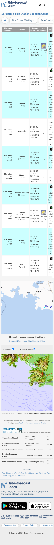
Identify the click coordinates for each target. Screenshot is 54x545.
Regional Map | (15, 341)
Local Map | (27, 341)
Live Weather (40, 473)
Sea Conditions (27, 473)
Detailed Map (39, 341)
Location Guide (18, 475)
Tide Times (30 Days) (23, 20)
